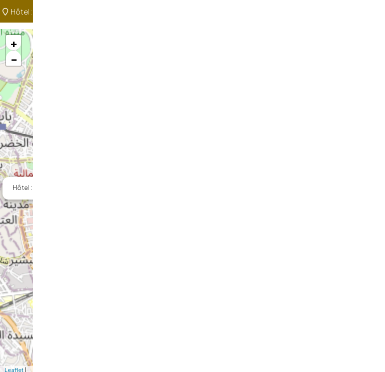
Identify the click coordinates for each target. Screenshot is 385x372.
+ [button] (14, 43)
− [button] (14, 58)
